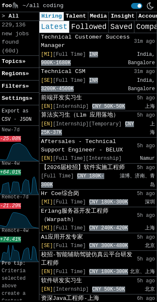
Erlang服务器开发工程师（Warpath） (74, 215)
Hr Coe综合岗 (60, 193)
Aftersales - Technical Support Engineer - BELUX (82, 145)
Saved (122, 27)
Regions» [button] (15, 73)
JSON (26, 119)
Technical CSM (63, 71)
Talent (76, 16)
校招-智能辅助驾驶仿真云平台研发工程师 (86, 259)
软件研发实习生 (61, 281)
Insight (122, 16)
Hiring (51, 16)
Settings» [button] (17, 98)
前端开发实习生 (61, 98)
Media (98, 16)
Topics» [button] (14, 61)
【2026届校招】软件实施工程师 (83, 167)
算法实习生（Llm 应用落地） (80, 115)
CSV (6, 119)
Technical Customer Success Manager (85, 41)
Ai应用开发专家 (62, 237)
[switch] (136, 6)
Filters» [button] (15, 86)
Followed (88, 27)
